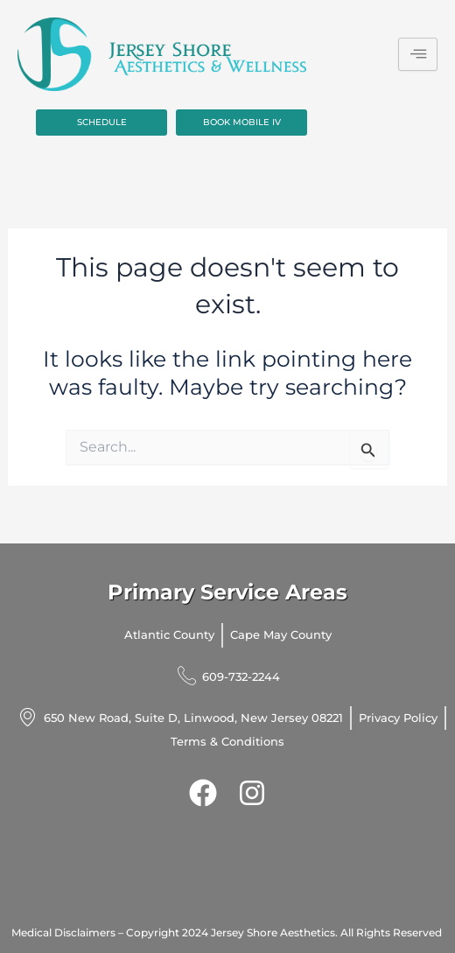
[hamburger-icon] (418, 54)
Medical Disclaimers (63, 932)
